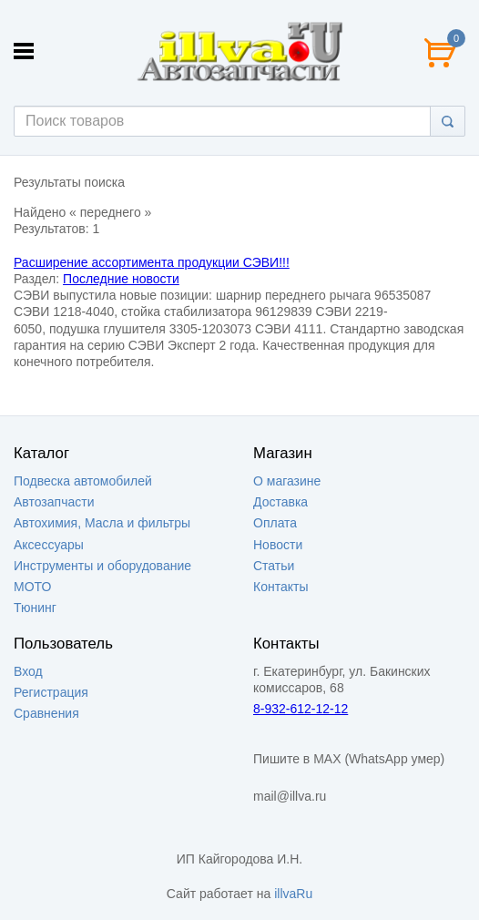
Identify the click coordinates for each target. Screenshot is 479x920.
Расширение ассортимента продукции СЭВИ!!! (152, 262)
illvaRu (293, 893)
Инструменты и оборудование (102, 565)
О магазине (287, 481)
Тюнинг (35, 607)
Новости (277, 544)
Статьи (273, 565)
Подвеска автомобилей (83, 481)
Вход (28, 671)
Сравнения (46, 713)
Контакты (280, 586)
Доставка (280, 502)
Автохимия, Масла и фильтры (102, 523)
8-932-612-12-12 (300, 708)
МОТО (32, 586)
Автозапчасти (54, 502)
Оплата (275, 523)
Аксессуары (49, 544)
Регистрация (51, 692)
